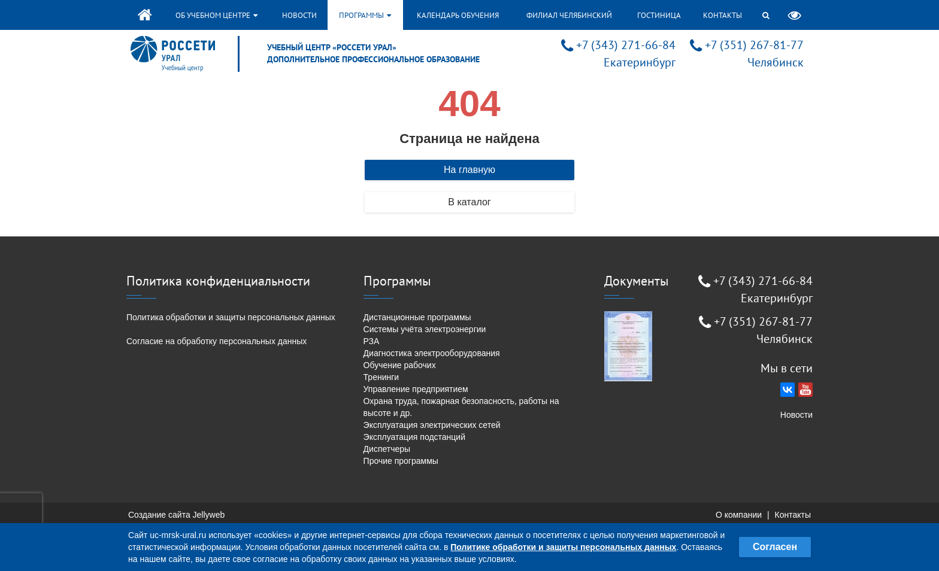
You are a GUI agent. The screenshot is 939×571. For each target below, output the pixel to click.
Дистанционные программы (417, 317)
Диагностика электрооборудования (432, 353)
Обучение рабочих (400, 365)
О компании (739, 515)
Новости (299, 15)
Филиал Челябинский (569, 15)
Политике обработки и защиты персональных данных (563, 547)
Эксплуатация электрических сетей (432, 425)
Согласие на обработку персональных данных (216, 341)
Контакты (722, 15)
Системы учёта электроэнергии (425, 329)
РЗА (372, 341)
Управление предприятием (416, 389)
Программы (365, 15)
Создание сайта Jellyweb (176, 515)
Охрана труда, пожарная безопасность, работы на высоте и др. (461, 407)
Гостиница (659, 15)
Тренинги (381, 377)
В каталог (469, 202)
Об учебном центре (216, 15)
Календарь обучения (458, 15)
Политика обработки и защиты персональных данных (230, 317)
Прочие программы (401, 461)
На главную (469, 170)
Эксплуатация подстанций (414, 437)
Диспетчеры (387, 449)
